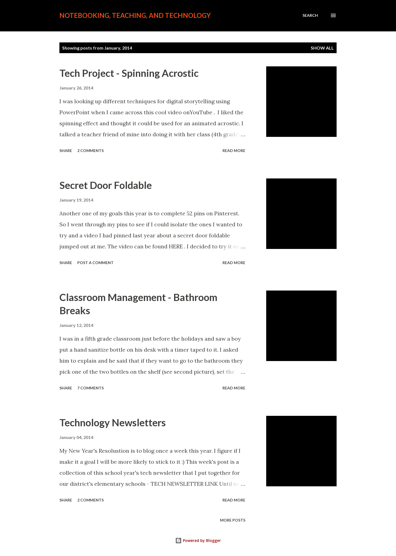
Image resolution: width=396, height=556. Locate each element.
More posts (232, 520)
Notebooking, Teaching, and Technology (135, 15)
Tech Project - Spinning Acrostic (129, 73)
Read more (233, 150)
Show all (322, 47)
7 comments (90, 388)
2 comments (90, 150)
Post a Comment (95, 262)
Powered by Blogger (198, 540)
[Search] (310, 15)
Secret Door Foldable (105, 185)
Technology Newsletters (112, 422)
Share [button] (65, 150)
